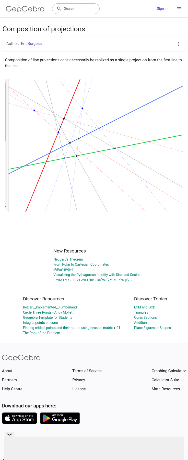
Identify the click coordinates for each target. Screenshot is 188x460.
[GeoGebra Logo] (25, 9)
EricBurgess (31, 43)
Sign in (162, 9)
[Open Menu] (179, 9)
